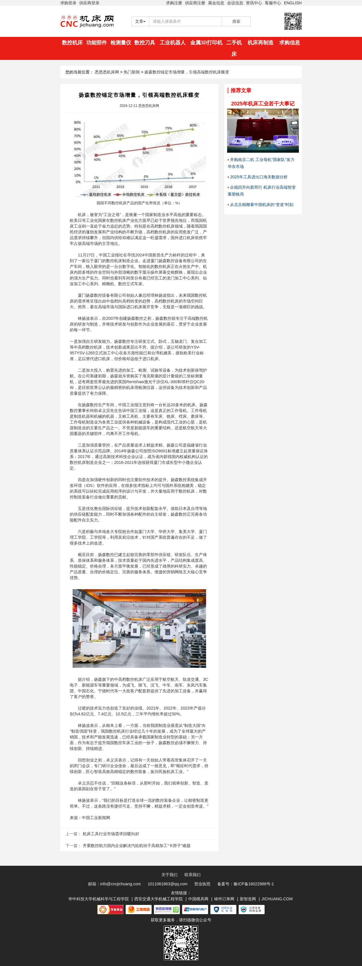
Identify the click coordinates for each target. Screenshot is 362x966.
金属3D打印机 (206, 43)
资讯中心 (254, 3)
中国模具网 (198, 899)
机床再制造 (261, 43)
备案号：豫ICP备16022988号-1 (245, 884)
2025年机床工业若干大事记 (263, 104)
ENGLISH (292, 3)
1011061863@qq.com (168, 884)
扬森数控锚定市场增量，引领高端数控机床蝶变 (186, 72)
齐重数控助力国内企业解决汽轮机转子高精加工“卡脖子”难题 (136, 845)
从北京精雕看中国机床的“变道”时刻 (261, 204)
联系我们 (192, 874)
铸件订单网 (224, 899)
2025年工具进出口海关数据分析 (258, 177)
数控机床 (72, 43)
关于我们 (169, 874)
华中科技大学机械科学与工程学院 (98, 899)
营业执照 (202, 884)
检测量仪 (120, 43)
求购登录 (68, 3)
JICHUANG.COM (277, 899)
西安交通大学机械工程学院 (158, 899)
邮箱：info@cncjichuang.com (114, 884)
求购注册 (174, 3)
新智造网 (248, 899)
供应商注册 (195, 3)
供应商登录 (89, 3)
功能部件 (96, 43)
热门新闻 (132, 72)
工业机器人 (173, 43)
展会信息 (216, 3)
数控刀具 (144, 43)
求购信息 (289, 43)
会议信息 (235, 3)
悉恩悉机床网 (107, 72)
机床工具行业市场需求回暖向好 (111, 833)
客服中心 (273, 3)
